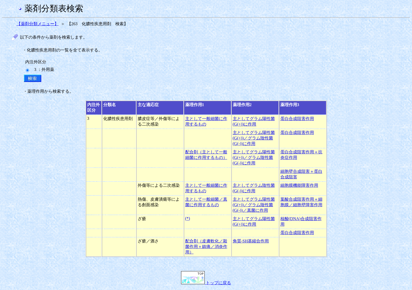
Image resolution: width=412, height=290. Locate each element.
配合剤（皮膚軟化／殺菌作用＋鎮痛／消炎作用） (206, 246)
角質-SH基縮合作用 (251, 241)
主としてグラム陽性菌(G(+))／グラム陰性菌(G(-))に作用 (254, 138)
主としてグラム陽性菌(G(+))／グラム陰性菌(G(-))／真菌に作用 (254, 205)
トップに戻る (206, 283)
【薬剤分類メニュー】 (38, 24)
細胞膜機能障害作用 (299, 185)
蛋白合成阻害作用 (297, 118)
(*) (187, 218)
